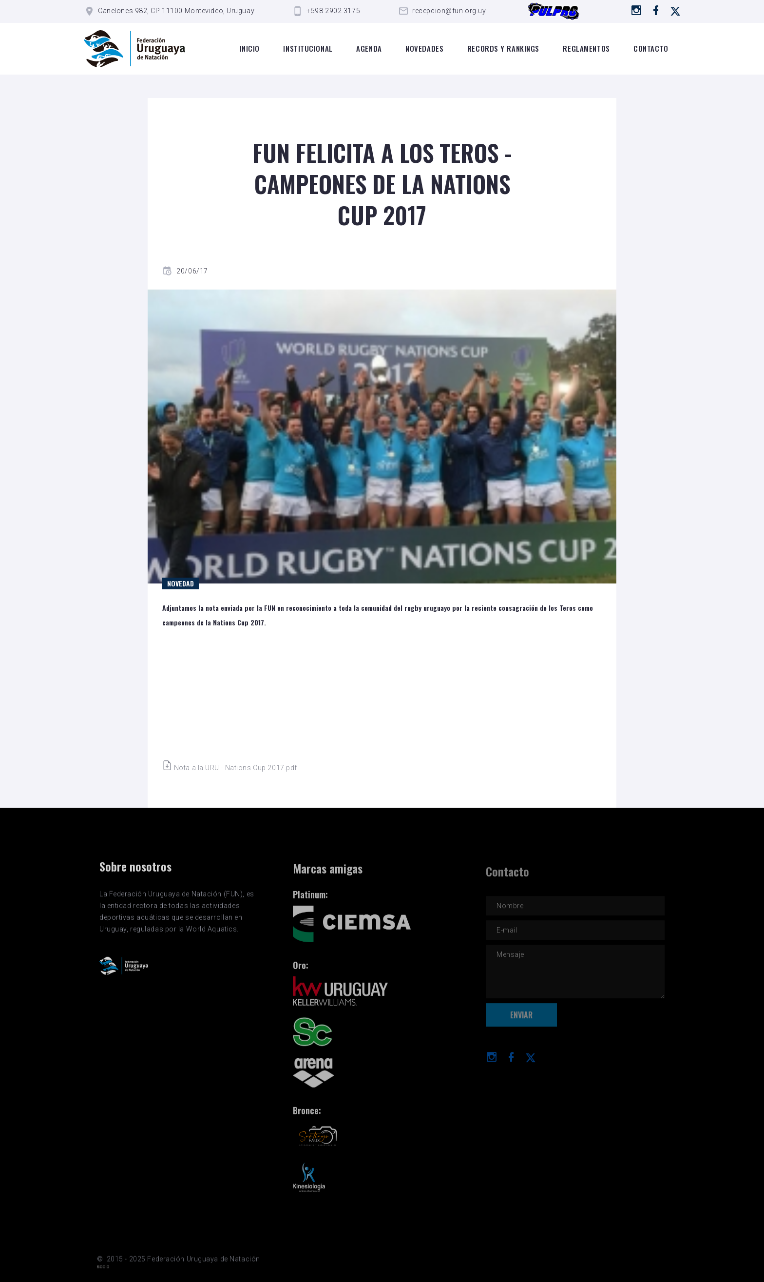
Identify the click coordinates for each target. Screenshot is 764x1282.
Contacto (650, 48)
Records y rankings (503, 48)
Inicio (250, 48)
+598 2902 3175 (333, 11)
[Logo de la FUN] (134, 48)
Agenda (369, 48)
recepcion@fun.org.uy (449, 11)
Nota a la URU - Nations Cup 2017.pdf (229, 768)
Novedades (424, 48)
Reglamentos (586, 48)
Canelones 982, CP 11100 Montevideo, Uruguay (176, 11)
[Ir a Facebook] (656, 10)
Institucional (307, 48)
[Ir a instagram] (636, 10)
